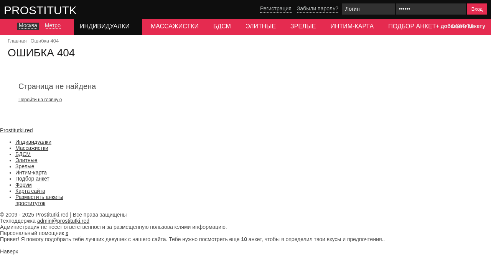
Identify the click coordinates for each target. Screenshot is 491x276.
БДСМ (222, 26)
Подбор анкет (412, 26)
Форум (23, 185)
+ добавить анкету (460, 26)
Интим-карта (352, 26)
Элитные (261, 26)
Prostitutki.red (55, 10)
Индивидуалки (33, 142)
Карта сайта (30, 191)
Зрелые (303, 26)
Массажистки (175, 26)
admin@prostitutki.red (63, 221)
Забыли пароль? (317, 8)
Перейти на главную (40, 99)
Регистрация (276, 8)
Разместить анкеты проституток (39, 200)
